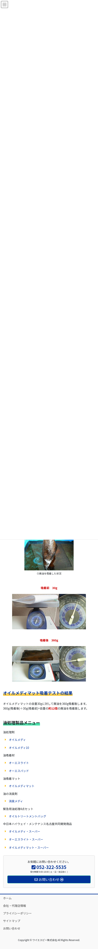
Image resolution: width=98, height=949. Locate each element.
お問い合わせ (11, 928)
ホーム (7, 898)
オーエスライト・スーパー (26, 839)
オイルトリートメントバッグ (27, 816)
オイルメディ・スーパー (24, 831)
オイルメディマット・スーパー (29, 847)
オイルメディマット (21, 786)
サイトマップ (11, 921)
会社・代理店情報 (14, 906)
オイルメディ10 (19, 748)
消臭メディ (16, 801)
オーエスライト (19, 763)
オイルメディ (17, 740)
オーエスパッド (19, 771)
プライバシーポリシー (17, 913)
